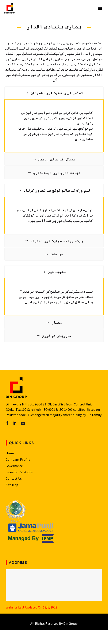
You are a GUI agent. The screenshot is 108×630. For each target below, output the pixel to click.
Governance (14, 466)
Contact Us (14, 478)
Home (10, 453)
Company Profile (18, 459)
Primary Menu (100, 8)
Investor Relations (19, 472)
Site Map (12, 485)
